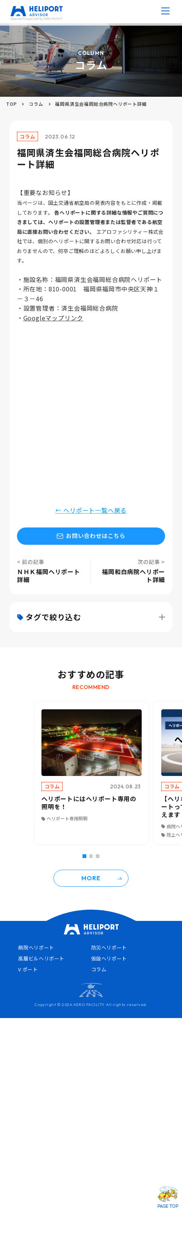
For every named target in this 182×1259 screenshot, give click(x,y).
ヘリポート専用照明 (67, 818)
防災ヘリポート (109, 947)
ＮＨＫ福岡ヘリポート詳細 (48, 575)
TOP (11, 104)
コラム (36, 104)
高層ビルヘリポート (41, 958)
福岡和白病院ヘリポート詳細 (133, 575)
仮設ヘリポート (109, 958)
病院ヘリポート (36, 947)
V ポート (28, 969)
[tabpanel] (91, 773)
